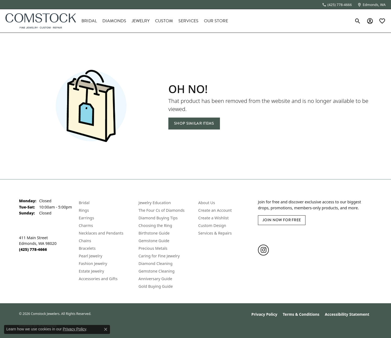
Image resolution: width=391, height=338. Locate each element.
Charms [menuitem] (86, 225)
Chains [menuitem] (85, 240)
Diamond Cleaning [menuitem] (155, 263)
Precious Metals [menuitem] (152, 248)
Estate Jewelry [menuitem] (91, 271)
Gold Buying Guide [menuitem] (155, 286)
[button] (357, 20)
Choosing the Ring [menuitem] (155, 225)
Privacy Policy (264, 314)
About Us (206, 202)
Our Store (216, 21)
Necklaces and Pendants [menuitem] (101, 233)
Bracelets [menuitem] (87, 248)
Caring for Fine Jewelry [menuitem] (159, 255)
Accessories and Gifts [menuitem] (98, 278)
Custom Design (212, 225)
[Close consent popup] (105, 329)
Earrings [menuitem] (86, 217)
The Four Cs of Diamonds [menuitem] (161, 210)
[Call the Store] (33, 249)
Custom (164, 21)
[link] (337, 4)
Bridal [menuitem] (84, 202)
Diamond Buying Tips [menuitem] (158, 217)
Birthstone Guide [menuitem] (154, 233)
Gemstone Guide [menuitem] (153, 240)
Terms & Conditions (301, 314)
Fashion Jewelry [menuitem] (93, 263)
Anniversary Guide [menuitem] (155, 278)
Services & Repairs (215, 233)
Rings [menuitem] (84, 210)
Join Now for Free (282, 220)
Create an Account (215, 210)
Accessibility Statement (347, 314)
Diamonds (114, 21)
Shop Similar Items (194, 123)
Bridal (89, 21)
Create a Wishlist (213, 217)
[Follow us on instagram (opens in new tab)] (263, 250)
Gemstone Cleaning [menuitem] (156, 271)
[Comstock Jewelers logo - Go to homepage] (41, 21)
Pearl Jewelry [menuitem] (90, 255)
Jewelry (141, 21)
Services (188, 21)
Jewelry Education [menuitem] (154, 202)
